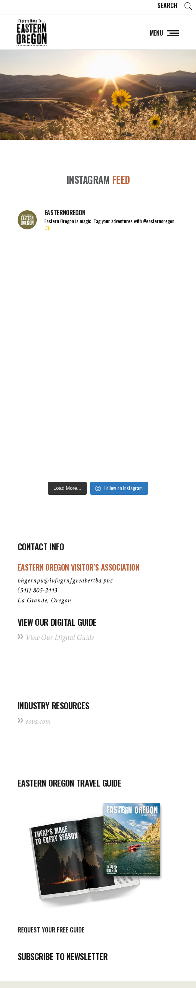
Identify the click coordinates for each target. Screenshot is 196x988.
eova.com (38, 721)
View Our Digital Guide (59, 637)
